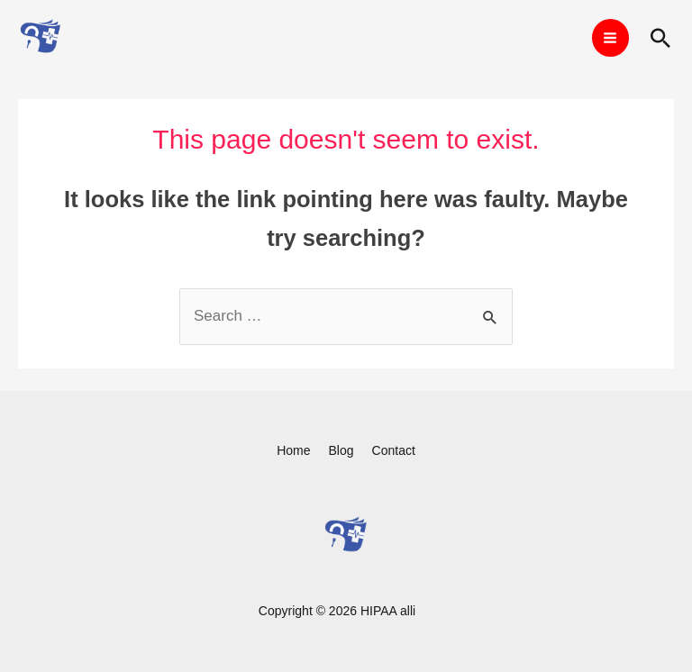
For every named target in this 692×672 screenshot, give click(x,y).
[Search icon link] (660, 37)
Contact (393, 450)
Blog (341, 450)
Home (293, 450)
